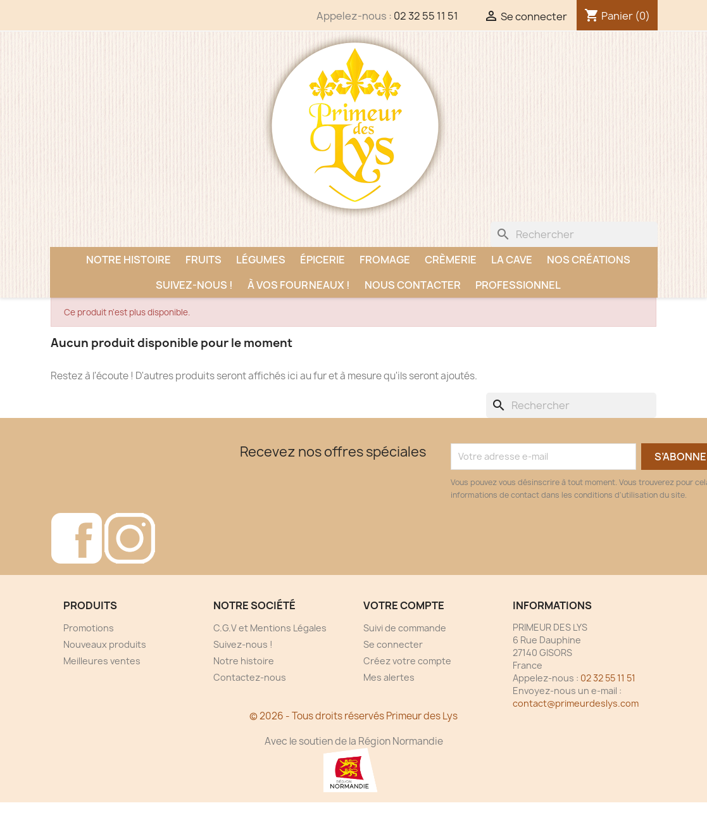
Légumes (260, 260)
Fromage (385, 260)
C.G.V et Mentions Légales (270, 628)
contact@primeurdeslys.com (576, 703)
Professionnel (518, 285)
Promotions (88, 628)
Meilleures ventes (102, 661)
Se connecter (393, 644)
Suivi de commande (404, 628)
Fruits (203, 260)
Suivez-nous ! (194, 285)
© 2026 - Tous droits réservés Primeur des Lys (353, 716)
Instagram (129, 538)
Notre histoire (128, 260)
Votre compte (403, 605)
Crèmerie (451, 260)
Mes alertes (389, 677)
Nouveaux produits (104, 644)
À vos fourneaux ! (298, 285)
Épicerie (322, 260)
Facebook (76, 538)
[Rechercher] (574, 234)
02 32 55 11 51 (426, 16)
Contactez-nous (249, 677)
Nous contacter (413, 285)
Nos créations (588, 260)
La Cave (511, 260)
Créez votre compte (407, 661)
